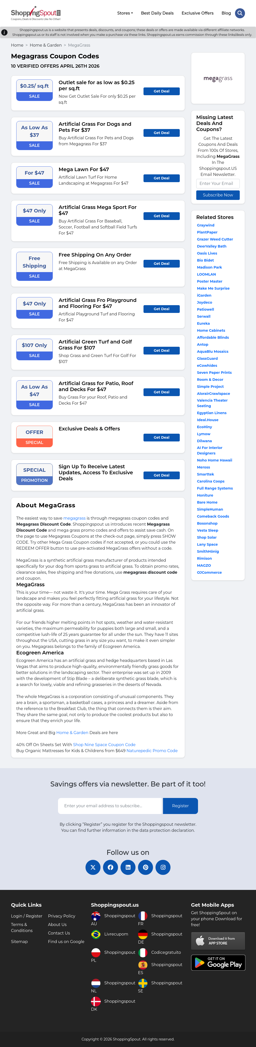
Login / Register (26, 916)
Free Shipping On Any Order (95, 255)
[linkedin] (128, 867)
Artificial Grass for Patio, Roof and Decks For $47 (96, 386)
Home (17, 45)
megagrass (75, 518)
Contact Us (59, 933)
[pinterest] (145, 867)
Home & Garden (46, 45)
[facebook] (110, 867)
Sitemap (19, 941)
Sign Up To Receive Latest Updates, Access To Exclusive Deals (96, 472)
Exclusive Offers (198, 13)
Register (180, 805)
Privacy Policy (61, 916)
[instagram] (163, 867)
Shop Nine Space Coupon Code (104, 744)
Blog (226, 13)
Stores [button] (123, 13)
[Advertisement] (218, 662)
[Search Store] (240, 13)
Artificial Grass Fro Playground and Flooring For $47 (98, 303)
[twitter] (93, 867)
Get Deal (162, 91)
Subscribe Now (218, 195)
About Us (57, 924)
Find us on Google (66, 941)
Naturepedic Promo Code (152, 750)
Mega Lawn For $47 (84, 169)
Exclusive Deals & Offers (89, 429)
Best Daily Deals (157, 13)
